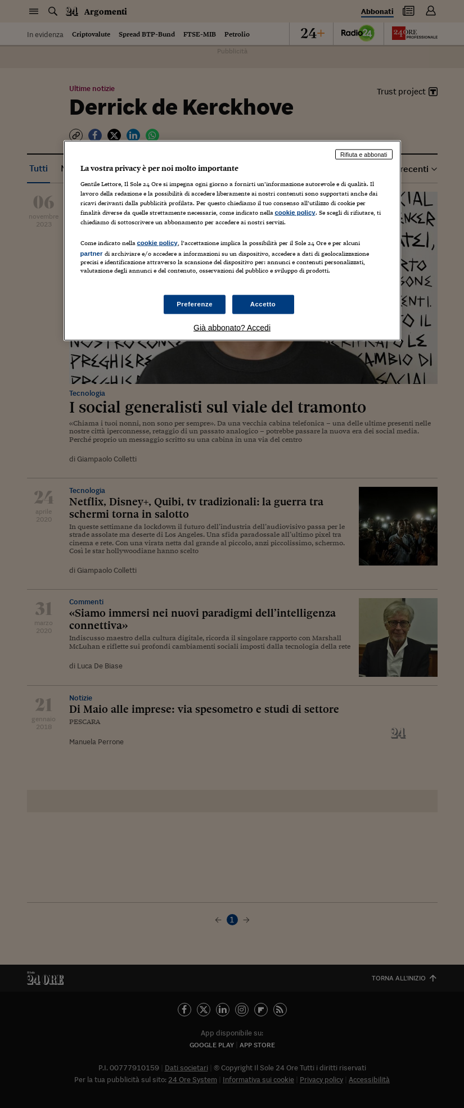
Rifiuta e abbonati (364, 154)
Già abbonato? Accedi (232, 327)
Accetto (263, 303)
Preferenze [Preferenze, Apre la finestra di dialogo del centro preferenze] (195, 303)
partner (91, 253)
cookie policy (295, 212)
